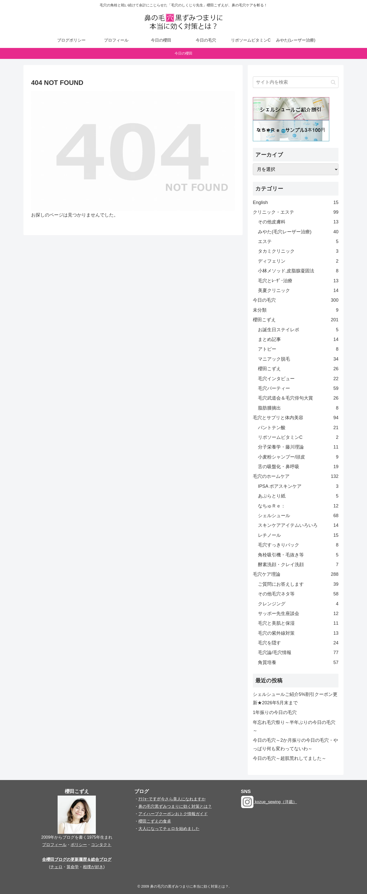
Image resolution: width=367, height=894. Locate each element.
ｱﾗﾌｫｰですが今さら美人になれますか (172, 799)
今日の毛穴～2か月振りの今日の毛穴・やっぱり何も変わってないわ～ (295, 744)
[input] (295, 82)
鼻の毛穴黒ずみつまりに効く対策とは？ (175, 806)
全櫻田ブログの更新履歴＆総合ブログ (76, 859)
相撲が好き (93, 867)
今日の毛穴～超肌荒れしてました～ (289, 758)
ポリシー (79, 844)
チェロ (56, 867)
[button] (333, 82)
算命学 (73, 867)
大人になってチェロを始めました (169, 828)
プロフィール (54, 844)
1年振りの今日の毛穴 (275, 712)
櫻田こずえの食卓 (154, 821)
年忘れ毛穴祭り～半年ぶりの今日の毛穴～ (294, 726)
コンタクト (101, 844)
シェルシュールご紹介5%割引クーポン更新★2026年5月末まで (295, 698)
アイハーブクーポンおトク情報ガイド (173, 814)
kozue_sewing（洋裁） (269, 802)
